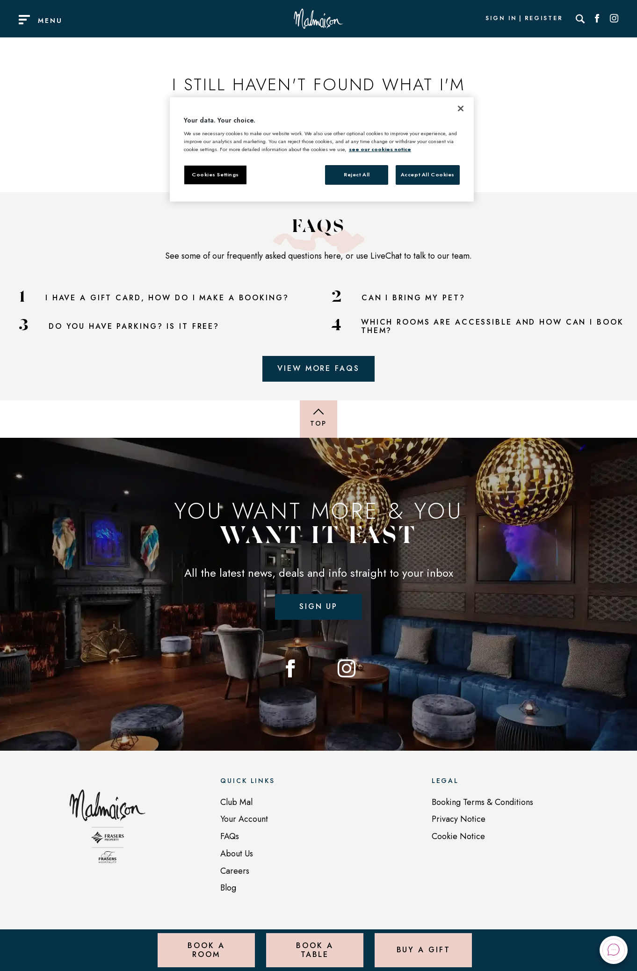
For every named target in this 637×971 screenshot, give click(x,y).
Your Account (244, 819)
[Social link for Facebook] (597, 18)
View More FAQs (318, 368)
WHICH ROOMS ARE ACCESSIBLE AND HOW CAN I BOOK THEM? (492, 326)
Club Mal (236, 802)
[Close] (460, 108)
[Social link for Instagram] (614, 18)
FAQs (229, 836)
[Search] (580, 18)
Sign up (318, 606)
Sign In (500, 18)
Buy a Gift (423, 949)
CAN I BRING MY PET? (413, 298)
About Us (236, 854)
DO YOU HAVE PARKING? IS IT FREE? (134, 326)
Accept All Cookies (428, 174)
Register (544, 18)
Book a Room (206, 949)
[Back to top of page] (318, 419)
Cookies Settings (215, 174)
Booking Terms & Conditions (482, 802)
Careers (234, 871)
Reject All (357, 174)
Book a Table (314, 949)
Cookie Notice (458, 836)
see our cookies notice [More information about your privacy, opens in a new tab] (380, 149)
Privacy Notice (458, 819)
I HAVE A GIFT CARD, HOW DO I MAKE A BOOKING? (167, 298)
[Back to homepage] (107, 831)
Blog (228, 888)
